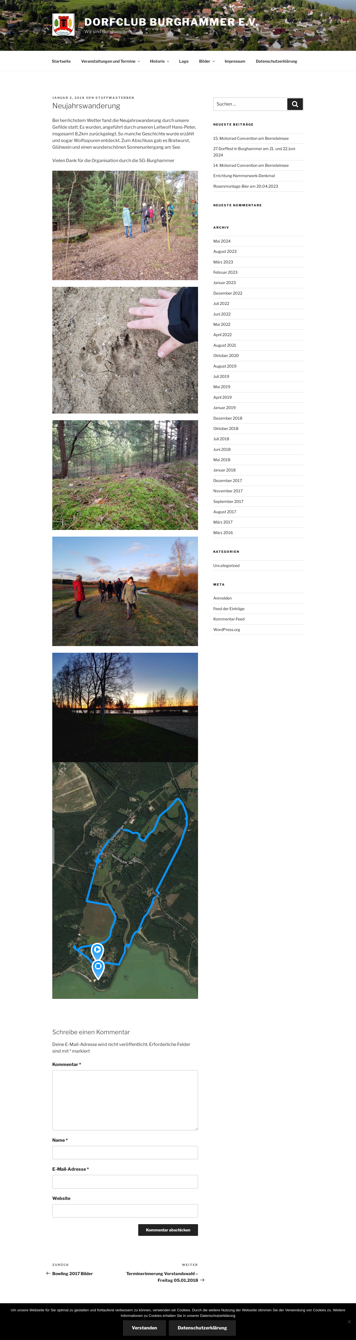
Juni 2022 (222, 314)
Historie (160, 61)
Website (61, 1198)
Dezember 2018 (227, 418)
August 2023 (225, 251)
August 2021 (224, 345)
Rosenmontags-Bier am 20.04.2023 (245, 186)
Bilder (207, 61)
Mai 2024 (222, 241)
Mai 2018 (221, 459)
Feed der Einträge (228, 608)
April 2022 (222, 334)
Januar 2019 (224, 407)
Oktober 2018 (225, 428)
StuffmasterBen (114, 98)
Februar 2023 (225, 272)
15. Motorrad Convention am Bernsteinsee (251, 138)
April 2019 (222, 397)
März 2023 (223, 262)
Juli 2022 (221, 303)
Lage (184, 61)
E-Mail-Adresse (70, 1169)
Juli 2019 (221, 376)
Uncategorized (226, 565)
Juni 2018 (222, 449)
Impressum (235, 61)
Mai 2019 (221, 386)
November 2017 (228, 490)
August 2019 (224, 366)
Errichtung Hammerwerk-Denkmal (244, 175)
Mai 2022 (221, 324)
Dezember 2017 (227, 480)
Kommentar (66, 1064)
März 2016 (223, 532)
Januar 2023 (224, 282)
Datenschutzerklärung (276, 61)
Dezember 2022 (227, 293)
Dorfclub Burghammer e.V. (171, 22)
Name (60, 1140)
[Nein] (349, 1321)
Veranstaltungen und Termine (111, 61)
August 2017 (224, 511)
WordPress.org (226, 629)
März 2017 (223, 522)
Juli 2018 (221, 438)
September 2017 (228, 501)
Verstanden (144, 1328)
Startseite (61, 61)
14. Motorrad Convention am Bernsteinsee (251, 165)
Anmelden (222, 598)
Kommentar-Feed (228, 619)
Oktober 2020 (226, 355)
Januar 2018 (224, 470)
